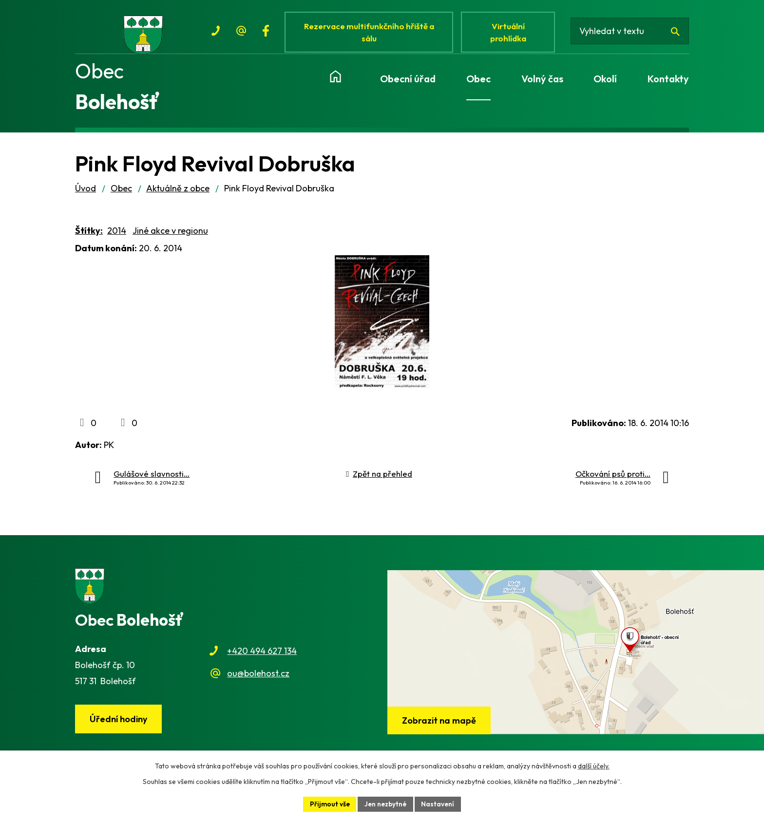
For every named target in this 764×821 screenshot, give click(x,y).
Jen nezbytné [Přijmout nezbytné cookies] (386, 803)
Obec (121, 192)
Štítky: (89, 235)
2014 (116, 235)
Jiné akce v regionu (170, 235)
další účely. (594, 765)
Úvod (85, 192)
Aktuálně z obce (178, 192)
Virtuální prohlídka (511, 32)
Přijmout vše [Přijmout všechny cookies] (328, 803)
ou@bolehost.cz (258, 678)
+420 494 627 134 (262, 655)
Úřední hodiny (119, 723)
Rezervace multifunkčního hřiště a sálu (370, 32)
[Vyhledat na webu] (632, 33)
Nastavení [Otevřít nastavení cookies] (440, 803)
